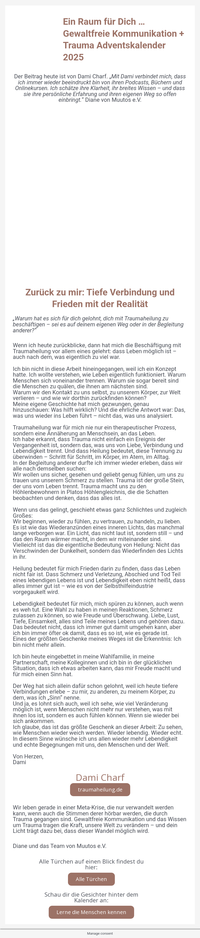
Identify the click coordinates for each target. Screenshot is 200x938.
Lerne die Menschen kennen (91, 912)
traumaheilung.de (100, 789)
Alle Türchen (91, 879)
